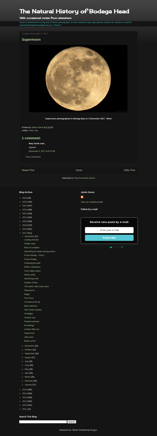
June (27, 365)
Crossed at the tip (32, 302)
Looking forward (31, 240)
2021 (24, 217)
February (29, 381)
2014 (24, 397)
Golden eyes (29, 243)
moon (31, 130)
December (30, 236)
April (27, 373)
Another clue (29, 317)
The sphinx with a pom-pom (36, 286)
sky (36, 130)
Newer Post (28, 170)
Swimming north (31, 278)
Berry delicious (30, 306)
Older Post (129, 170)
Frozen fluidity (30, 259)
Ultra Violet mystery (32, 310)
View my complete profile (92, 202)
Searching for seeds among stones (39, 251)
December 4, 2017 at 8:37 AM (42, 151)
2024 (24, 205)
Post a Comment (33, 157)
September (30, 353)
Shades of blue (31, 282)
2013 (24, 401)
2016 (24, 389)
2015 (24, 393)
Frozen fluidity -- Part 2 (34, 255)
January (28, 384)
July (27, 361)
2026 (24, 198)
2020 (24, 221)
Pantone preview (31, 321)
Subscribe (109, 237)
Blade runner (30, 341)
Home (79, 170)
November (30, 346)
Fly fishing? (29, 325)
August (28, 357)
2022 (24, 213)
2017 (24, 233)
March (28, 377)
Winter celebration (32, 267)
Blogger (93, 430)
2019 (24, 225)
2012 (24, 405)
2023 (24, 209)
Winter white (29, 275)
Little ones (28, 337)
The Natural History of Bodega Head (74, 11)
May (27, 369)
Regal (26, 294)
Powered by (109, 247)
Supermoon (29, 333)
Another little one (31, 329)
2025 (24, 202)
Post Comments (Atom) (84, 178)
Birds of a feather (31, 247)
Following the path (32, 263)
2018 (24, 229)
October (28, 349)
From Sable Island (32, 271)
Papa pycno (29, 290)
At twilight (28, 313)
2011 (24, 409)
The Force (28, 298)
